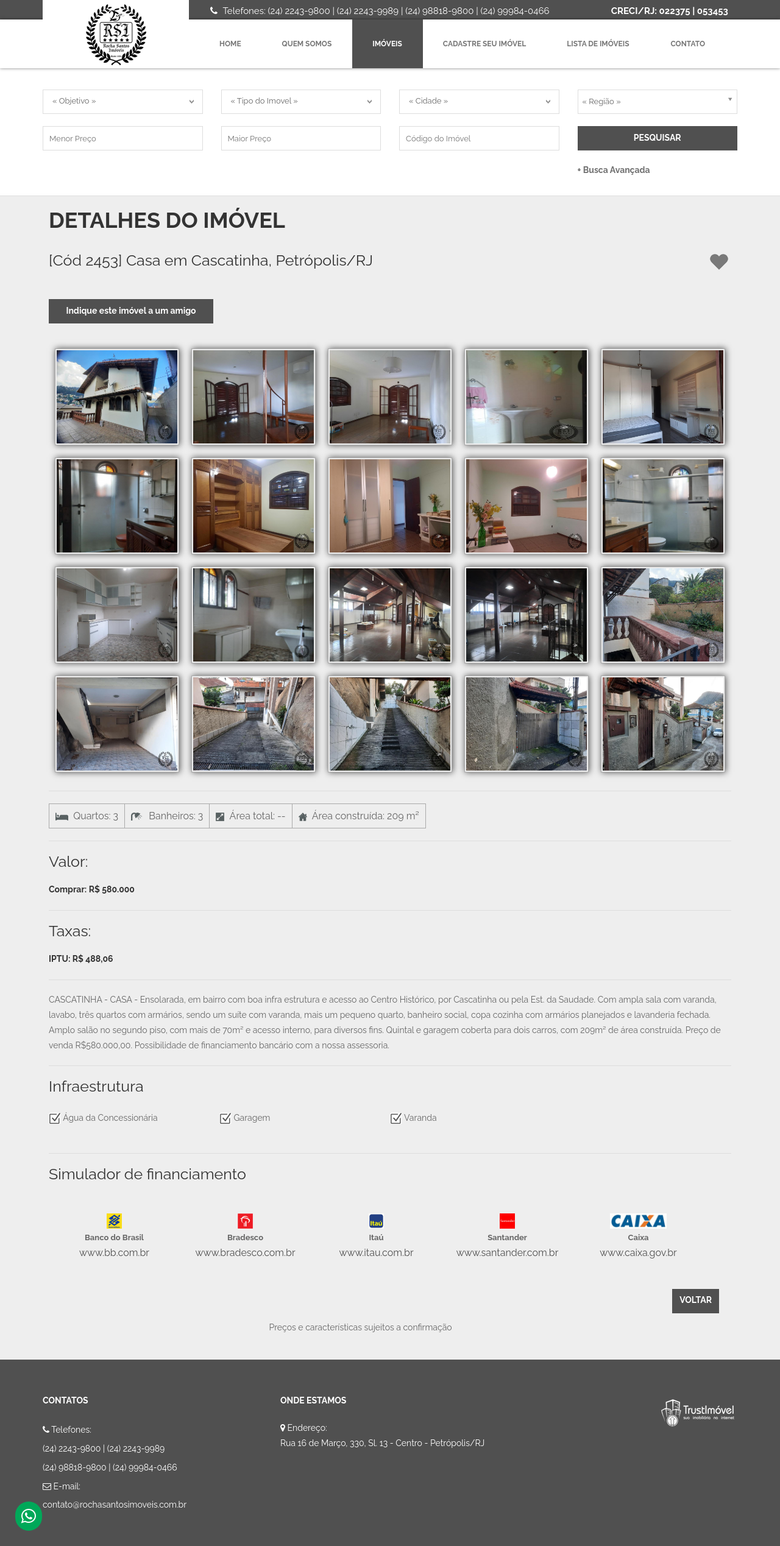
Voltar (695, 1300)
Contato (688, 44)
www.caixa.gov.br (638, 1252)
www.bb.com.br (114, 1252)
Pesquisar (657, 138)
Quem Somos (307, 44)
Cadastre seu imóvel (484, 44)
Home (230, 44)
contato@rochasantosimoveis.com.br (114, 1504)
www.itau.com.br (376, 1252)
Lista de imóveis (598, 44)
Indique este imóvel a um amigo (131, 311)
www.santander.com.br (507, 1252)
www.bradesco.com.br (245, 1252)
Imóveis (387, 44)
